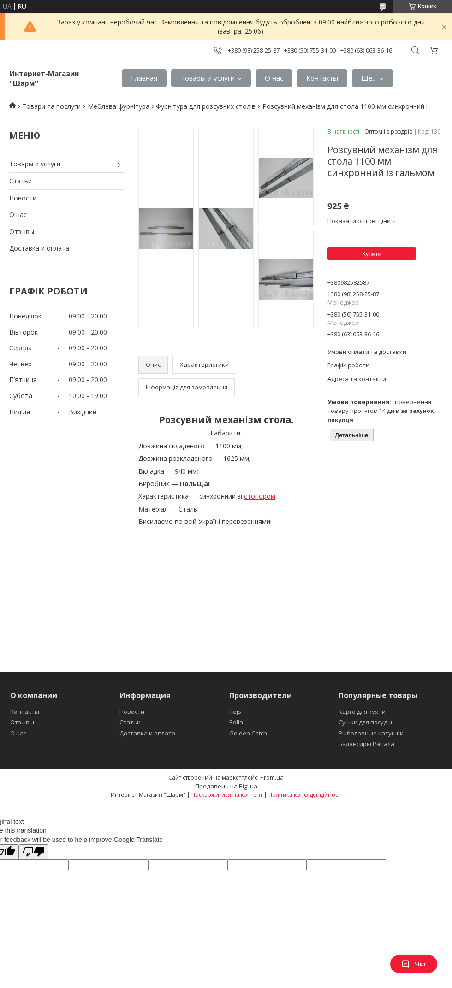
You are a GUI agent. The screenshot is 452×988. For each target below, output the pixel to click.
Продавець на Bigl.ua (226, 786)
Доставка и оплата (39, 248)
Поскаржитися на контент (226, 795)
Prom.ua (272, 777)
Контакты (322, 77)
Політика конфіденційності (305, 795)
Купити (371, 253)
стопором (259, 496)
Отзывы (21, 231)
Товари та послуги (51, 106)
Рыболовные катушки (371, 733)
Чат (413, 964)
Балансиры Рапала (366, 744)
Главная (144, 77)
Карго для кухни (362, 711)
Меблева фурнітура (118, 106)
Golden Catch (248, 733)
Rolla (236, 722)
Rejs (235, 711)
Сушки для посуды (365, 722)
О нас (274, 77)
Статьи (20, 180)
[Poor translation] (33, 851)
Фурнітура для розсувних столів (206, 106)
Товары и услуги (207, 77)
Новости (22, 198)
